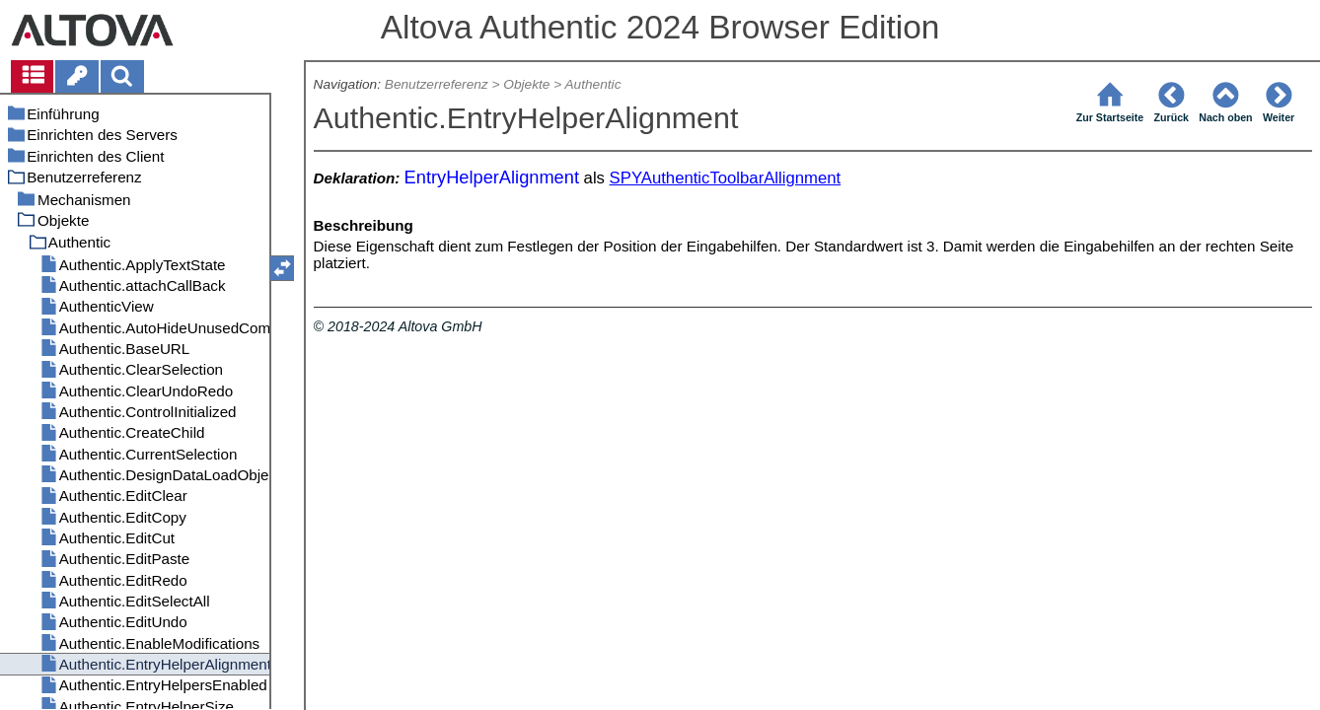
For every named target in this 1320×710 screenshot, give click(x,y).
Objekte (526, 84)
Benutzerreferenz (436, 84)
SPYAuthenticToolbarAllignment (726, 178)
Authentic (592, 84)
